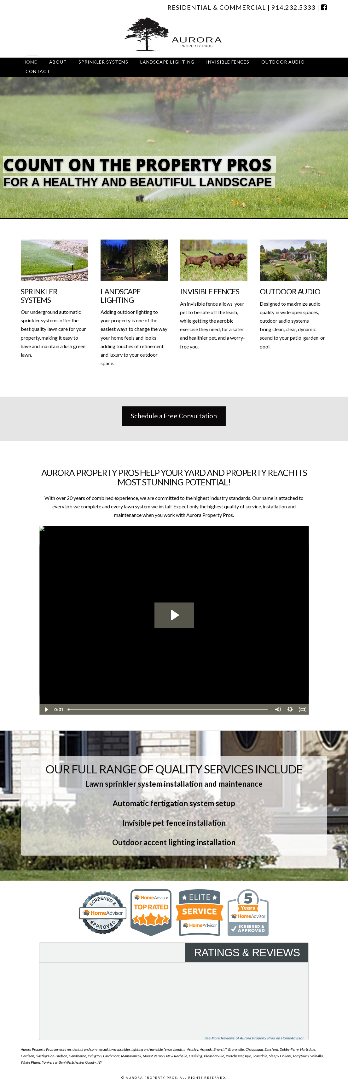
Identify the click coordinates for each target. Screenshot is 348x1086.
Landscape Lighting (121, 295)
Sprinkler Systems (39, 295)
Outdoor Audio (290, 291)
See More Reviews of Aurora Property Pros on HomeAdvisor (254, 1038)
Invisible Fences (209, 291)
